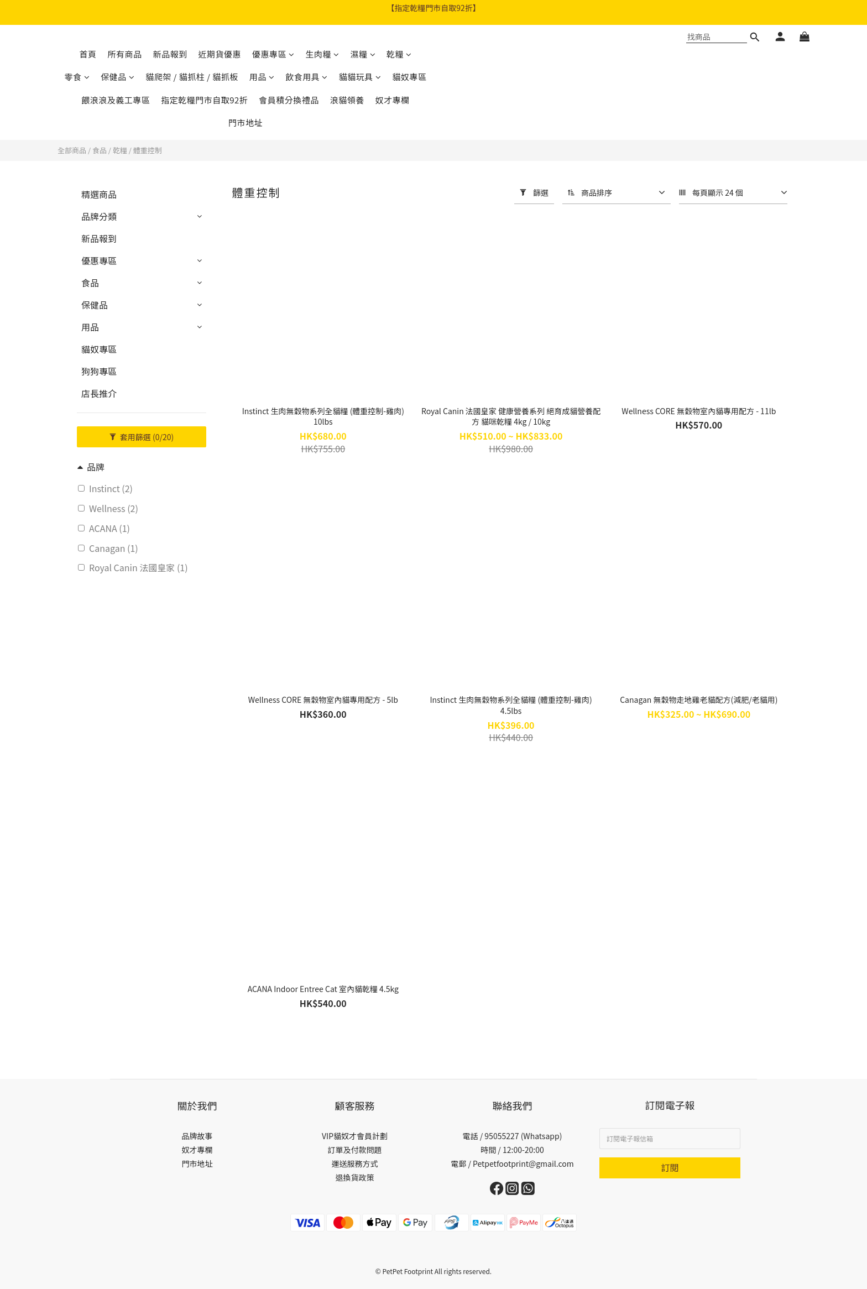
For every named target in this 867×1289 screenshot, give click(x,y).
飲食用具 (306, 76)
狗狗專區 (99, 371)
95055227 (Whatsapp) (523, 1135)
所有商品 (124, 54)
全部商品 (72, 150)
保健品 (117, 76)
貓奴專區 (409, 76)
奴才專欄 (392, 100)
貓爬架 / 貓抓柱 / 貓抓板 (191, 76)
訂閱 (669, 1167)
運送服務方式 (355, 1163)
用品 (262, 76)
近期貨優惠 (219, 54)
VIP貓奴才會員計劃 (355, 1135)
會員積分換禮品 (289, 100)
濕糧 (363, 54)
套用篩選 (141, 436)
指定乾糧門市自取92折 (204, 100)
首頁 (87, 54)
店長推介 (99, 393)
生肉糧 (323, 54)
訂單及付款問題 (355, 1149)
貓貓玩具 (360, 76)
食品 (99, 150)
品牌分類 (99, 216)
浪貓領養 (347, 100)
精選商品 (99, 194)
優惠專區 (273, 54)
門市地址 (245, 122)
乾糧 (399, 54)
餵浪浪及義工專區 (115, 100)
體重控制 (147, 150)
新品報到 (170, 54)
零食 (77, 76)
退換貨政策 (355, 1177)
